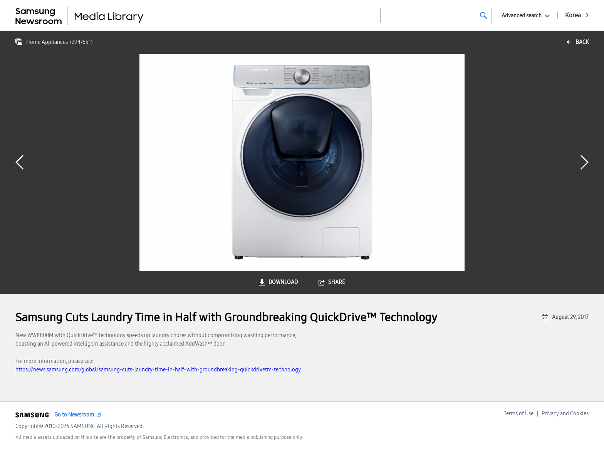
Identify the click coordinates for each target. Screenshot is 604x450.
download (283, 282)
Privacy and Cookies (565, 413)
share (336, 282)
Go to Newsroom (74, 414)
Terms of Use (519, 413)
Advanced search (522, 15)
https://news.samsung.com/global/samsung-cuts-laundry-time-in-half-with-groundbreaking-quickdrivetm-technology (158, 369)
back (582, 42)
